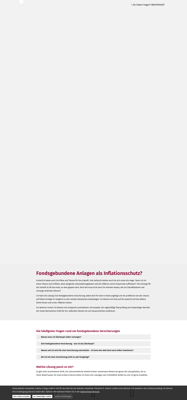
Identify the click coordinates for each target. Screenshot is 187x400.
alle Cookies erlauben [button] (21, 396)
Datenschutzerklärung (89, 392)
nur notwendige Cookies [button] (42, 396)
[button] (61, 337)
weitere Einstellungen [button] (63, 396)
